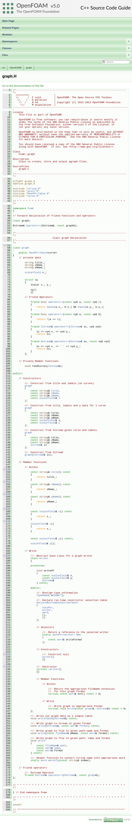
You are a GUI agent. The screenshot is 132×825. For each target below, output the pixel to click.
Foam (30, 208)
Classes (66, 48)
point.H (33, 191)
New (78, 634)
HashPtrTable (38, 252)
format (83, 726)
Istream (46, 326)
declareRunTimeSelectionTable (57, 602)
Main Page (8, 21)
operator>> (61, 326)
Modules (7, 34)
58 (6, 245)
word (45, 612)
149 (6, 469)
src (3, 68)
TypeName (42, 595)
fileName (61, 733)
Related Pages (10, 27)
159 (6, 494)
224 (6, 654)
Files (66, 55)
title (55, 390)
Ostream (46, 341)
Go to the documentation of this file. (23, 85)
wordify (53, 760)
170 (6, 521)
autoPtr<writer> (64, 634)
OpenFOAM (32, 5)
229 (6, 666)
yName (55, 395)
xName (55, 393)
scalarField (33, 272)
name (57, 748)
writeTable (45, 718)
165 (6, 509)
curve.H (33, 196)
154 (6, 482)
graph (29, 68)
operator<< (33, 225)
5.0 (56, 6)
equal (50, 307)
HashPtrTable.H (38, 193)
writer (43, 558)
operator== (55, 302)
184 (6, 556)
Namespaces (66, 41)
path (63, 745)
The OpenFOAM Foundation (38, 11)
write (71, 708)
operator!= (55, 314)
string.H (33, 188)
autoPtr (47, 607)
